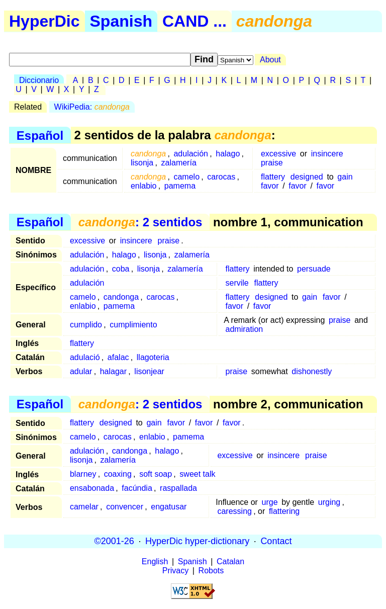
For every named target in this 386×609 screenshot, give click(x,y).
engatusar (168, 506)
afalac (118, 357)
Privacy (175, 570)
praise (272, 162)
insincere (327, 153)
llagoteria (153, 357)
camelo (186, 176)
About (270, 59)
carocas (221, 176)
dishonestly (312, 371)
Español (40, 135)
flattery (273, 176)
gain (344, 176)
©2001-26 (114, 541)
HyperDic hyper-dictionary (197, 541)
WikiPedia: (92, 107)
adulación (190, 153)
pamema (180, 186)
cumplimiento (133, 324)
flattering (284, 511)
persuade (314, 269)
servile (237, 283)
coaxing (118, 474)
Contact (276, 541)
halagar (113, 371)
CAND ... (194, 21)
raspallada (178, 488)
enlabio (144, 186)
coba (121, 269)
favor (270, 186)
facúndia (137, 488)
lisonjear (149, 371)
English (155, 561)
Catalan (230, 561)
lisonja (142, 162)
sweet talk (197, 474)
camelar (84, 506)
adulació (85, 357)
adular (81, 371)
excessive (278, 153)
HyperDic (44, 21)
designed (307, 176)
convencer (124, 506)
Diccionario (39, 80)
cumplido (86, 324)
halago (228, 153)
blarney (83, 474)
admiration (244, 329)
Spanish (121, 21)
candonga (121, 297)
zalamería (179, 162)
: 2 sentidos (140, 222)
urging (329, 502)
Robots (211, 570)
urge (270, 502)
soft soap (155, 474)
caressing (234, 511)
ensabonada (92, 488)
